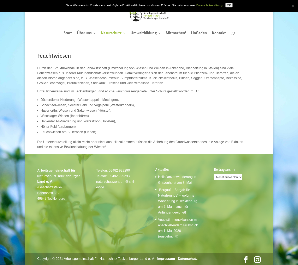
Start (68, 33)
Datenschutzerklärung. (209, 5)
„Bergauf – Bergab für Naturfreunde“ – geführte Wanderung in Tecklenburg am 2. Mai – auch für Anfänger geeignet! (177, 201)
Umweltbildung (144, 33)
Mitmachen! (176, 33)
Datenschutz (187, 258)
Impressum (166, 258)
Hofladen (199, 33)
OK (229, 5)
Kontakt (219, 33)
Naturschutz (111, 33)
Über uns (84, 33)
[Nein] (293, 6)
